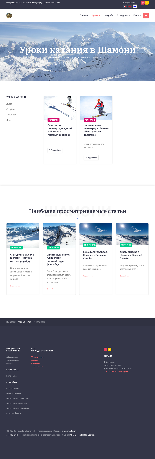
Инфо (137, 15)
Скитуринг (123, 15)
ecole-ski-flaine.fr (13, 413)
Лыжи (9, 104)
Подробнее (15, 286)
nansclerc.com (12, 389)
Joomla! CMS (12, 435)
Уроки (96, 15)
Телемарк (11, 115)
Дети (8, 120)
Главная (84, 15)
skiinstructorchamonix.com (16, 398)
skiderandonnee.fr (13, 393)
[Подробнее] (55, 150)
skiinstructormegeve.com (16, 403)
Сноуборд (11, 109)
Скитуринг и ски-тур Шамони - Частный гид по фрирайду (22, 257)
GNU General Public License (82, 435)
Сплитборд (53, 248)
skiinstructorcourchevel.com (16, 408)
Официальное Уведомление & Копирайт (12, 360)
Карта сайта (11, 376)
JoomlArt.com (70, 431)
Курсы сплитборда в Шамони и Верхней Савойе (95, 255)
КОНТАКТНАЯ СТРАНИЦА (116, 371)
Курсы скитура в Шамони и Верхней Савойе (131, 255)
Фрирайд (108, 15)
